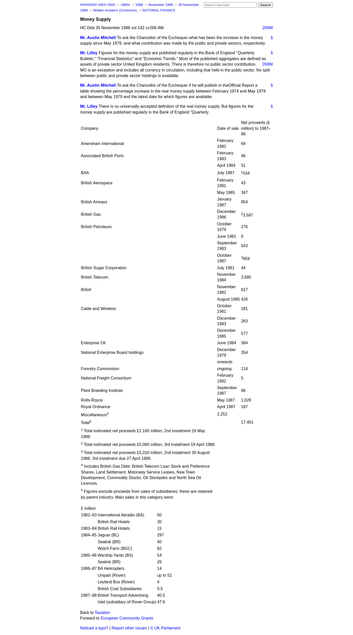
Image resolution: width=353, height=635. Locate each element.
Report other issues (129, 628)
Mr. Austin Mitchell (98, 37)
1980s (125, 5)
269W (267, 64)
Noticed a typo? (94, 628)
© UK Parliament (165, 628)
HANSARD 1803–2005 (97, 5)
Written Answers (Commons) (115, 10)
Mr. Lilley (88, 53)
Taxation (102, 612)
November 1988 (161, 5)
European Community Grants (127, 618)
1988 (139, 5)
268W (267, 28)
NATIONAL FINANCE (158, 10)
